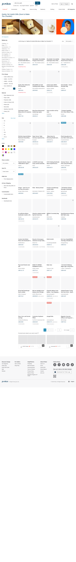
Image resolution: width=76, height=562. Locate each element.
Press (41, 365)
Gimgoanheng (64, 242)
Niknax (20, 114)
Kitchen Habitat (50, 88)
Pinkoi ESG (42, 367)
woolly (19, 88)
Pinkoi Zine (4, 365)
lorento (62, 114)
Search (38, 3)
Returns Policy (31, 372)
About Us (42, 363)
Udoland (63, 217)
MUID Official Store (37, 294)
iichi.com (42, 372)
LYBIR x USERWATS (66, 268)
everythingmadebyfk (51, 242)
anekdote (49, 114)
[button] (14, 89)
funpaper (35, 139)
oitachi (19, 165)
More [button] (3, 113)
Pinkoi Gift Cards (5, 367)
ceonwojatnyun (50, 320)
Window (3, 371)
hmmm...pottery (50, 191)
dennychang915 (50, 294)
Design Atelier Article (23, 191)
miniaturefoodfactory (23, 320)
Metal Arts (35, 242)
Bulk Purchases (31, 365)
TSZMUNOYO (66, 62)
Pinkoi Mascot (43, 369)
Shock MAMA (21, 268)
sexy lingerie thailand (24, 5)
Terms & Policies (31, 369)
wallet (36, 5)
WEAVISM (49, 217)
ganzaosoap (64, 191)
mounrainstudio (64, 294)
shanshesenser (36, 217)
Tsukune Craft (50, 268)
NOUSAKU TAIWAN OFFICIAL (40, 191)
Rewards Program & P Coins (32, 375)
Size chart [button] (13, 118)
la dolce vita (16, 5)
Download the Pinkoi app (62, 372)
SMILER (63, 88)
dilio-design (63, 320)
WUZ (34, 165)
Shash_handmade (65, 165)
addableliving (50, 139)
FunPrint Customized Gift (38, 320)
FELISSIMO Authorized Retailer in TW (30, 62)
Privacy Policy (31, 371)
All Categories (5, 36)
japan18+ (32, 5)
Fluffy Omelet (36, 268)
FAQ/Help (30, 363)
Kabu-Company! (22, 294)
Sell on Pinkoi (55, 4)
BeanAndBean (21, 139)
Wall (3, 369)
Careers (42, 371)
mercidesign (35, 114)
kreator (20, 217)
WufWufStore (21, 242)
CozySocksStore (65, 139)
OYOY (48, 165)
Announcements (31, 367)
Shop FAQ (17, 365)
